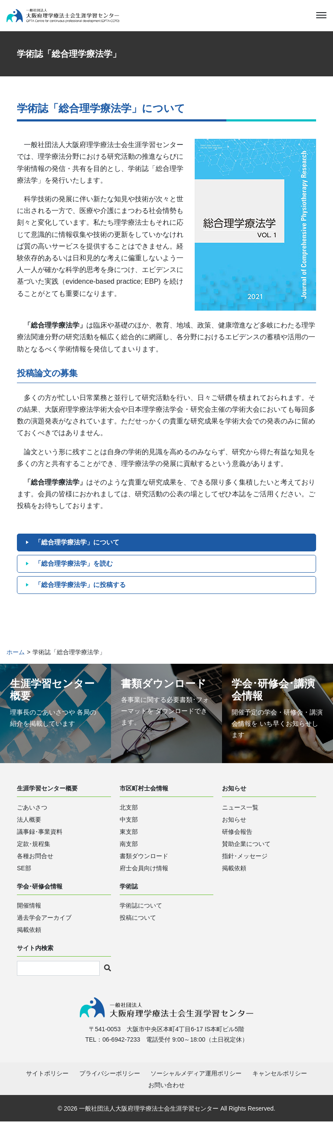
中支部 (129, 827)
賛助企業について (246, 851)
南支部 (129, 851)
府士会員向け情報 (144, 875)
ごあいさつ (32, 815)
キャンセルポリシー (279, 1082)
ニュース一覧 (240, 815)
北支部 (129, 815)
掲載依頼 (234, 875)
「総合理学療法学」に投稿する (83, 592)
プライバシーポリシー (109, 1082)
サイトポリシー (47, 1082)
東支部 (129, 839)
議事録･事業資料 (39, 839)
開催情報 (29, 912)
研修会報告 (237, 839)
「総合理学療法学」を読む (76, 571)
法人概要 (29, 827)
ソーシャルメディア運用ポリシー (196, 1082)
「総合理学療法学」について (80, 550)
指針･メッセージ (245, 863)
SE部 (24, 875)
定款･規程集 (33, 851)
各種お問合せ (35, 863)
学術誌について (141, 912)
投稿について (138, 924)
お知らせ (234, 827)
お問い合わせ (166, 1094)
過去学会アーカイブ (44, 924)
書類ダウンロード (144, 863)
